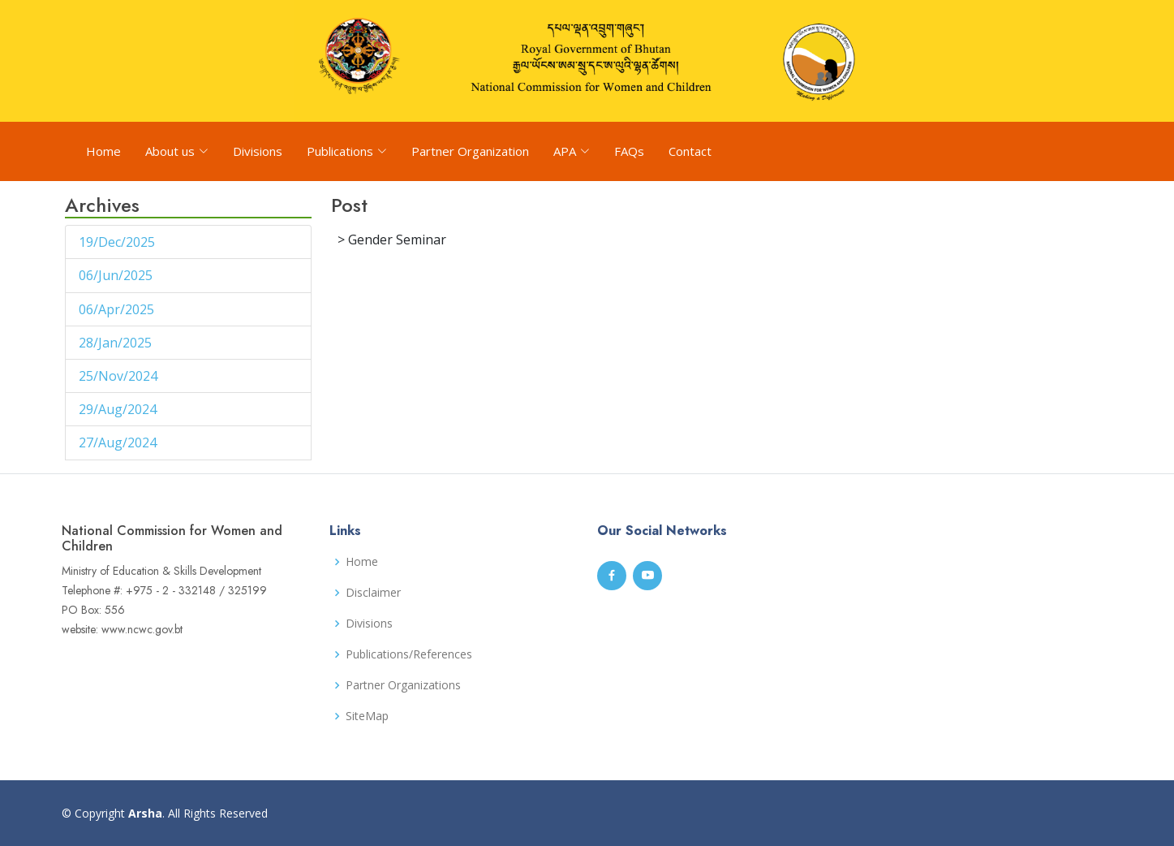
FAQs (629, 151)
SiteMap (367, 716)
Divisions (257, 151)
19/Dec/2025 (118, 242)
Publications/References (409, 654)
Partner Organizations (403, 685)
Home (103, 151)
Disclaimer (373, 592)
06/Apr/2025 (118, 309)
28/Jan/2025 (117, 343)
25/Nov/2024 (120, 376)
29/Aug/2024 (119, 409)
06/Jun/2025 (117, 275)
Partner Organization (470, 151)
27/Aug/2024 (119, 442)
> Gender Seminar (392, 239)
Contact (690, 151)
